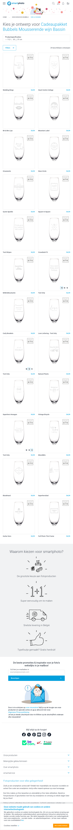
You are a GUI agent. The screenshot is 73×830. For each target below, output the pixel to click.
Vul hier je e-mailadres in (19, 670)
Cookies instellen (11, 826)
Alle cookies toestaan (60, 825)
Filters (7, 48)
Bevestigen (15, 678)
